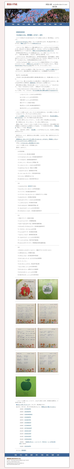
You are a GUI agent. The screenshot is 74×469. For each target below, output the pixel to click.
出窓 (61, 24)
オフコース (19, 41)
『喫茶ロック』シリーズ (32, 63)
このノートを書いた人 (51, 69)
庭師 (34, 24)
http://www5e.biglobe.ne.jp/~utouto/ (21, 460)
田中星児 (24, 450)
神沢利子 (30, 186)
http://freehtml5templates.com (13, 464)
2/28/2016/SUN (20, 32)
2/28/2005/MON (28, 414)
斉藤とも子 (23, 43)
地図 (55, 24)
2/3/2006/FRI (28, 417)
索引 (39, 24)
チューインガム (28, 65)
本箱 (45, 24)
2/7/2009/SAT (28, 425)
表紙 (18, 24)
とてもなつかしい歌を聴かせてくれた (30, 143)
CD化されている (37, 43)
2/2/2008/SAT (28, 422)
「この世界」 (21, 116)
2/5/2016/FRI (28, 446)
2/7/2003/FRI (28, 409)
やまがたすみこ (19, 65)
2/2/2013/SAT (28, 436)
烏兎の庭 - (56, 4)
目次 (24, 24)
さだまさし (25, 41)
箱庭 (29, 24)
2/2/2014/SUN (28, 439)
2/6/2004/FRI (28, 411)
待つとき (29, 127)
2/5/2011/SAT (28, 431)
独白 (50, 24)
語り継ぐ (34, 129)
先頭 (13, 24)
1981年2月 (32, 82)
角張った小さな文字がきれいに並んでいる (43, 50)
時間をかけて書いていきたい (48, 406)
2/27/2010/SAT (28, 428)
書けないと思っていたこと (22, 404)
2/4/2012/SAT (28, 433)
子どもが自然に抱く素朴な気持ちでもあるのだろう (45, 90)
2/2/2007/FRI (28, 420)
